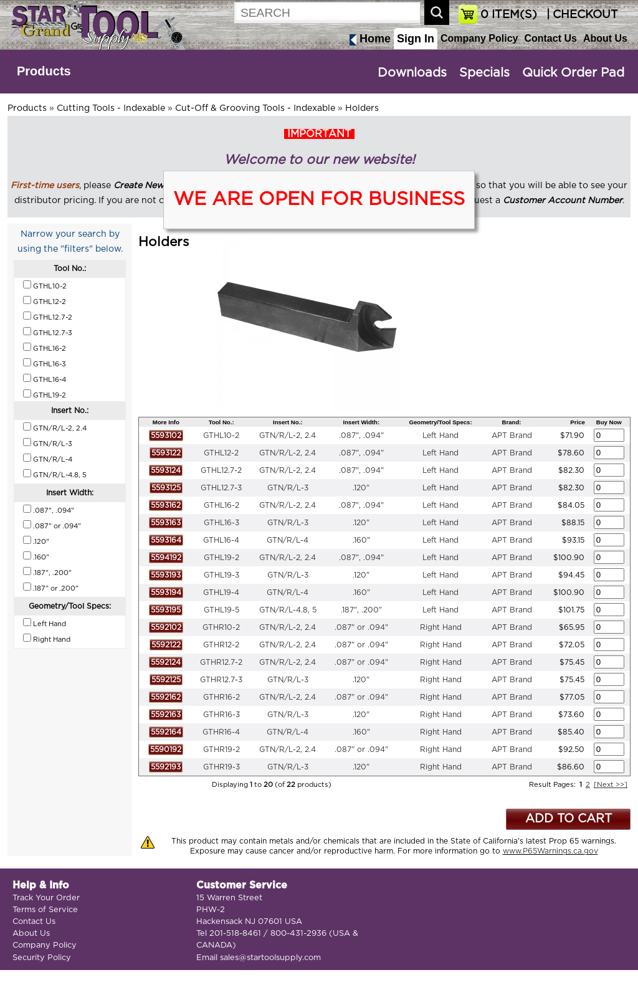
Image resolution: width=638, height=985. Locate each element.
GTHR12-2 (221, 645)
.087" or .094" (361, 627)
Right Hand (441, 627)
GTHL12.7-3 (221, 488)
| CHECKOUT (580, 15)
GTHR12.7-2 (221, 662)
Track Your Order (46, 898)
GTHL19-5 (221, 610)
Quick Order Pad (573, 73)
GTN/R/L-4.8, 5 (288, 610)
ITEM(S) (508, 15)
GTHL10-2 (221, 435)
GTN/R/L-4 (287, 540)
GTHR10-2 (221, 627)
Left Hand (440, 435)
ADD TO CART (568, 819)
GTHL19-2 (221, 557)
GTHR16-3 (221, 714)
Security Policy (41, 958)
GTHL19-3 (221, 575)
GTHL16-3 (221, 522)
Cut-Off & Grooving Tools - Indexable (255, 108)
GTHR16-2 (221, 697)
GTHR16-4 (221, 732)
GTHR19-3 (221, 767)
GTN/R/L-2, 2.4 (287, 435)
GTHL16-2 (221, 505)
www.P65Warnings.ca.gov (550, 851)
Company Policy (479, 38)
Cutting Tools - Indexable (111, 108)
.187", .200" (361, 610)
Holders (362, 108)
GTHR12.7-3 (221, 679)
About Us (605, 38)
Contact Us (550, 38)
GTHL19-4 (221, 592)
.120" (361, 488)
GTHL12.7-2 (221, 470)
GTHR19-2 (221, 749)
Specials (484, 73)
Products (44, 71)
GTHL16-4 (221, 540)
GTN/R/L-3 (287, 488)
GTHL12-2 (221, 453)
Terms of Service (45, 910)
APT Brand (512, 435)
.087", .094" (361, 435)
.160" (361, 540)
